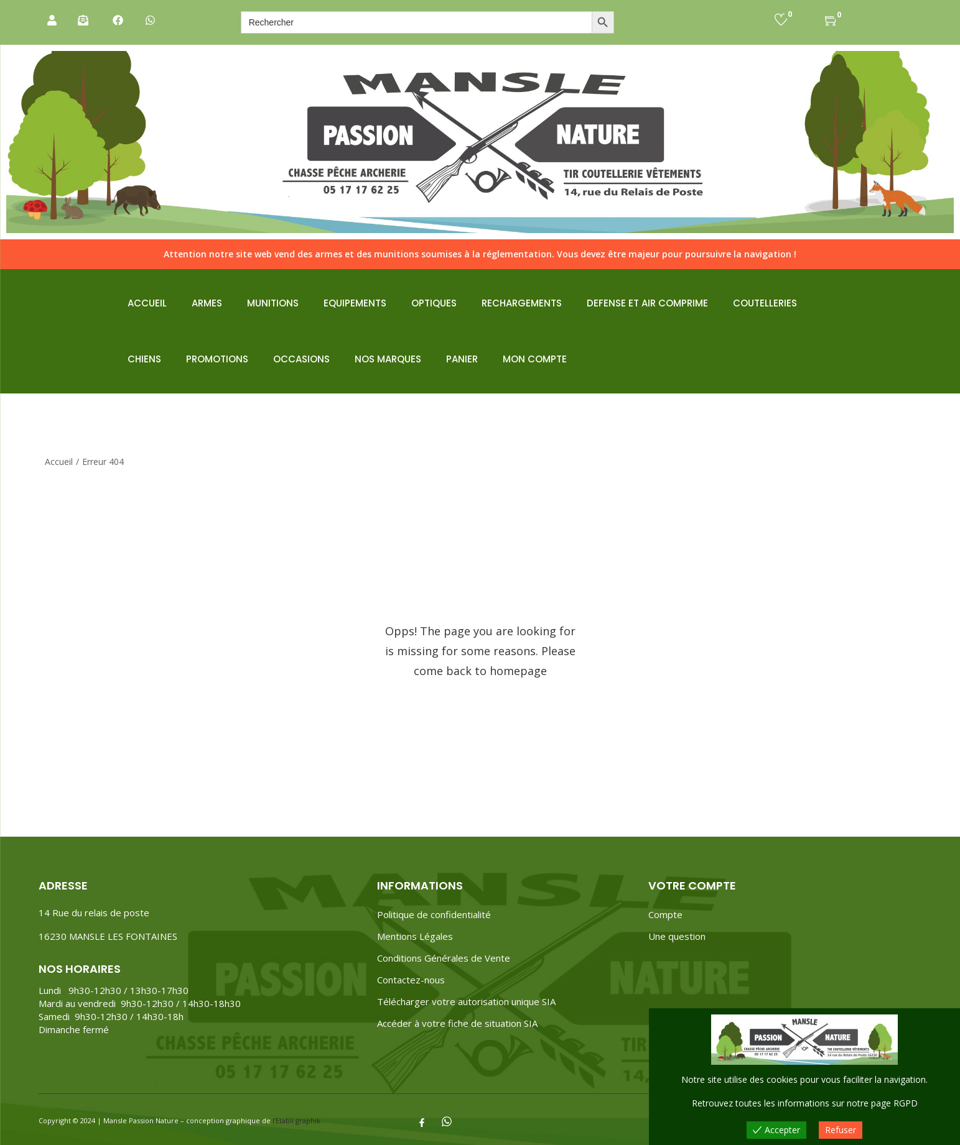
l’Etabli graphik (296, 1120)
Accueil (59, 461)
